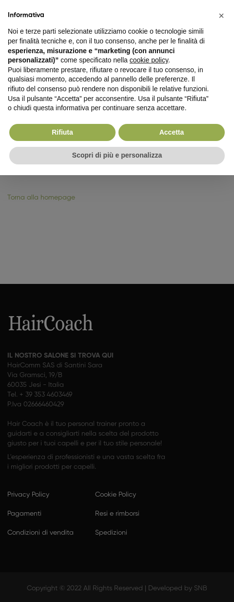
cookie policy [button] (149, 60)
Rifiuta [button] (62, 132)
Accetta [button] (171, 132)
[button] (221, 15)
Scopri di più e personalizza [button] (117, 155)
